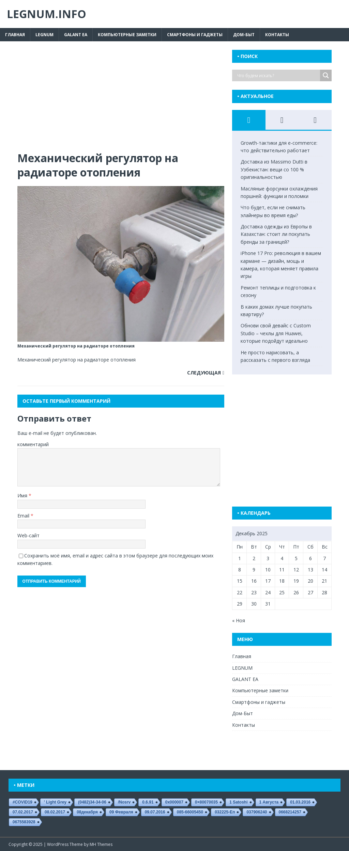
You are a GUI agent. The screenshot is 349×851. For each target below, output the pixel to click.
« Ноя (238, 620)
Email (24, 515)
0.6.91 (147, 802)
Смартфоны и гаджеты (195, 35)
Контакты (277, 35)
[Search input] (277, 75)
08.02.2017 (55, 812)
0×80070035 (206, 802)
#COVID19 (22, 802)
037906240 (256, 812)
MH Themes (101, 844)
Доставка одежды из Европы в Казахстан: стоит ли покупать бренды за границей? (276, 234)
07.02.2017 (23, 812)
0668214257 (290, 812)
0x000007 (174, 802)
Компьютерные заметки (127, 35)
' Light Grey (55, 802)
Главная (15, 35)
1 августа (269, 802)
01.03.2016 (300, 802)
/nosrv (124, 802)
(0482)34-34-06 (92, 802)
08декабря (87, 812)
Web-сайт (28, 535)
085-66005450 (190, 812)
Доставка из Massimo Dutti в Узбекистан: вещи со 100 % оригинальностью (274, 169)
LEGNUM (44, 35)
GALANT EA (75, 35)
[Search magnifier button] (326, 75)
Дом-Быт (244, 35)
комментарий (33, 444)
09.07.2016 (155, 812)
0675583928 (24, 822)
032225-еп (225, 812)
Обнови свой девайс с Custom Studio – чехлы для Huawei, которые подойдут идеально (276, 333)
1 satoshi (238, 802)
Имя (23, 495)
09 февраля (121, 812)
